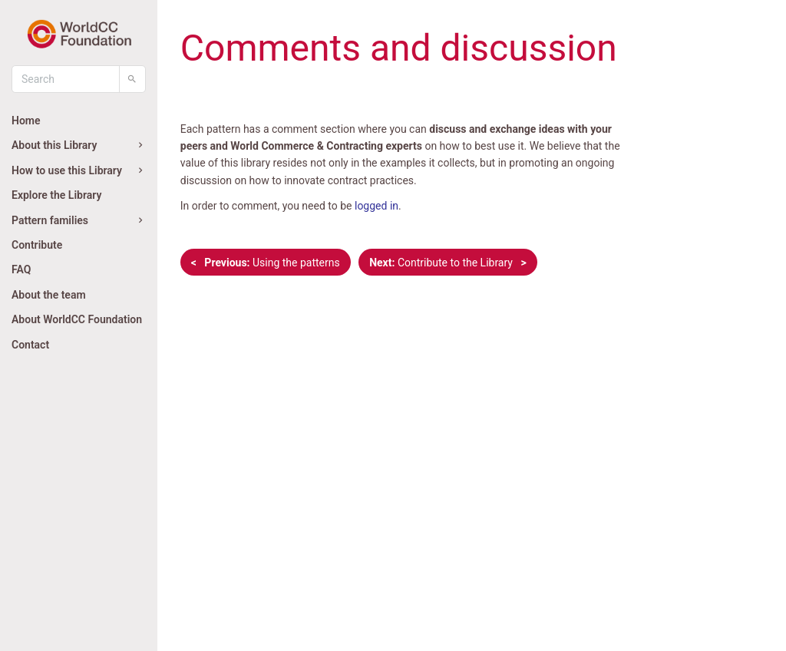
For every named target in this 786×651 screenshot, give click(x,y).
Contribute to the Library (447, 262)
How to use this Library (79, 170)
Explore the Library (56, 195)
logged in (376, 206)
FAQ (21, 269)
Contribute (37, 245)
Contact (30, 345)
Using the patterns (265, 262)
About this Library (79, 145)
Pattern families (79, 220)
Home (26, 120)
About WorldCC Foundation (77, 319)
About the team (49, 295)
